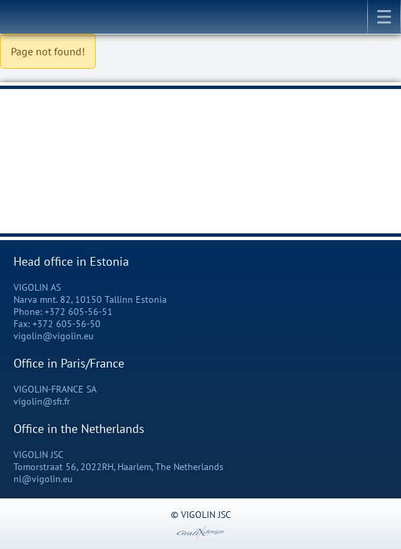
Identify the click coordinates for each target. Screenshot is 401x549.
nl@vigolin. (38, 479)
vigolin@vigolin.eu (54, 336)
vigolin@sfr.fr (42, 401)
